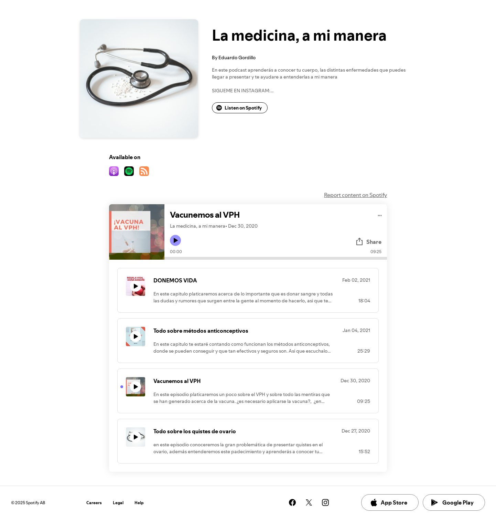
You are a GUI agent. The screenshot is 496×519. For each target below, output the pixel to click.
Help (139, 503)
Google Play (452, 502)
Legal (118, 503)
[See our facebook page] (292, 502)
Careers (94, 503)
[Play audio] (380, 214)
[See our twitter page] (309, 502)
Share (368, 242)
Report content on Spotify (355, 195)
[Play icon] (175, 240)
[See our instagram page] (325, 502)
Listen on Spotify (239, 107)
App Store (388, 502)
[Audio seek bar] (275, 258)
